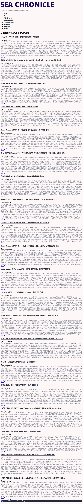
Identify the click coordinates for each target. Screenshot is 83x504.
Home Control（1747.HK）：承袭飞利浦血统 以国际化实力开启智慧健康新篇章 (30, 246)
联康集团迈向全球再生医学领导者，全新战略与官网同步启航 (22, 176)
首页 (5, 14)
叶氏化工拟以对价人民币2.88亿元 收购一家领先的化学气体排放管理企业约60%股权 (31, 408)
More (3, 57)
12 (9, 499)
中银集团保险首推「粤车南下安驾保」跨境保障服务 (19, 385)
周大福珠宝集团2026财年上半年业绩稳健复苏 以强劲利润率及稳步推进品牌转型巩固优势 (33, 153)
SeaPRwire (8, 16)
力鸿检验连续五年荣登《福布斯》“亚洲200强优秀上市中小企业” (24, 83)
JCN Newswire (9, 20)
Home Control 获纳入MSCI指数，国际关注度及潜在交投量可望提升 (25, 269)
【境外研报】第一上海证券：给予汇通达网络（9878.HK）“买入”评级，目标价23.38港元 (33, 478)
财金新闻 (7, 24)
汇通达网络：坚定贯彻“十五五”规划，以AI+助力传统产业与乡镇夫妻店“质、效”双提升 (32, 339)
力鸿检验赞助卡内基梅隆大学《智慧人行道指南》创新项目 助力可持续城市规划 (29, 315)
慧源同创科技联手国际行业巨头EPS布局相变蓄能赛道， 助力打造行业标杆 (28, 455)
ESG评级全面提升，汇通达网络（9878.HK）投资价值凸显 (22, 292)
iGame (6, 28)
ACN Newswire (9, 18)
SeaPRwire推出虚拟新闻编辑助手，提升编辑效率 (19, 362)
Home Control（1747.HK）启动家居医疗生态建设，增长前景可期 (25, 130)
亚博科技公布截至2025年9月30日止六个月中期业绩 (19, 107)
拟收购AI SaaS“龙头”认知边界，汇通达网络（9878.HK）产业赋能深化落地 (28, 199)
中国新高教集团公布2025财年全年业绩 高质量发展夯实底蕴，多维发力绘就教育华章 (31, 60)
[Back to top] (2, 502)
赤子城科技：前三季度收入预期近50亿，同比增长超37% (21, 431)
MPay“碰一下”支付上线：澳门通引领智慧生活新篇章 (20, 37)
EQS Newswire (9, 22)
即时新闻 (7, 26)
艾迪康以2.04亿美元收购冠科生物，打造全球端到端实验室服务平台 (25, 223)
